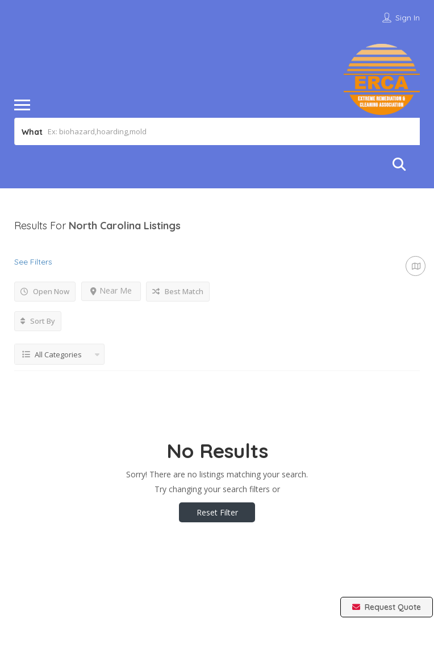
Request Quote (386, 607)
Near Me (111, 290)
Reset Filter (217, 512)
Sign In (407, 18)
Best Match (177, 291)
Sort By (37, 321)
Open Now (44, 291)
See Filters (33, 262)
